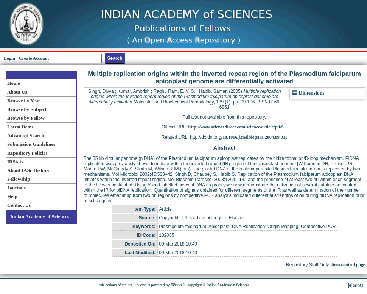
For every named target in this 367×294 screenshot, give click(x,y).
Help (12, 196)
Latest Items (20, 127)
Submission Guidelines (31, 144)
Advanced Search (25, 135)
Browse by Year (23, 100)
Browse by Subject (27, 109)
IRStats (15, 161)
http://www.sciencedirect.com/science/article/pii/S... (237, 127)
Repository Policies (27, 153)
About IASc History (28, 170)
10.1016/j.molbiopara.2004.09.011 (254, 137)
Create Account (34, 58)
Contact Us (19, 205)
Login (9, 58)
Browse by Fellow (26, 118)
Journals (16, 188)
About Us (17, 92)
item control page (348, 264)
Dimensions (308, 93)
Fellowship (18, 179)
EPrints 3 (178, 285)
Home (13, 83)
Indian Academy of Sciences (39, 216)
